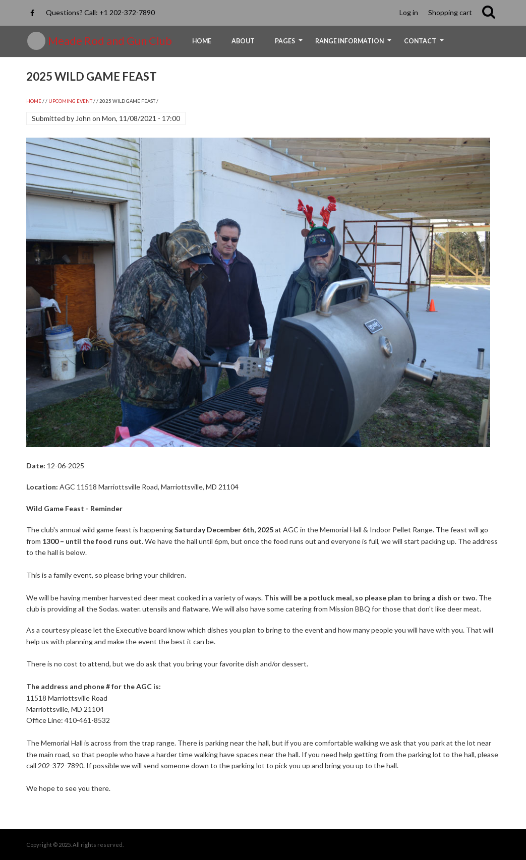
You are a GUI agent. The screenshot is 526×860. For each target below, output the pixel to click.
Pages (290, 44)
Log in (408, 12)
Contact (425, 44)
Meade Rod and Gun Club (110, 40)
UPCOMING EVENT (70, 101)
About (243, 41)
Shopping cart (450, 12)
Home (201, 41)
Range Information (354, 44)
